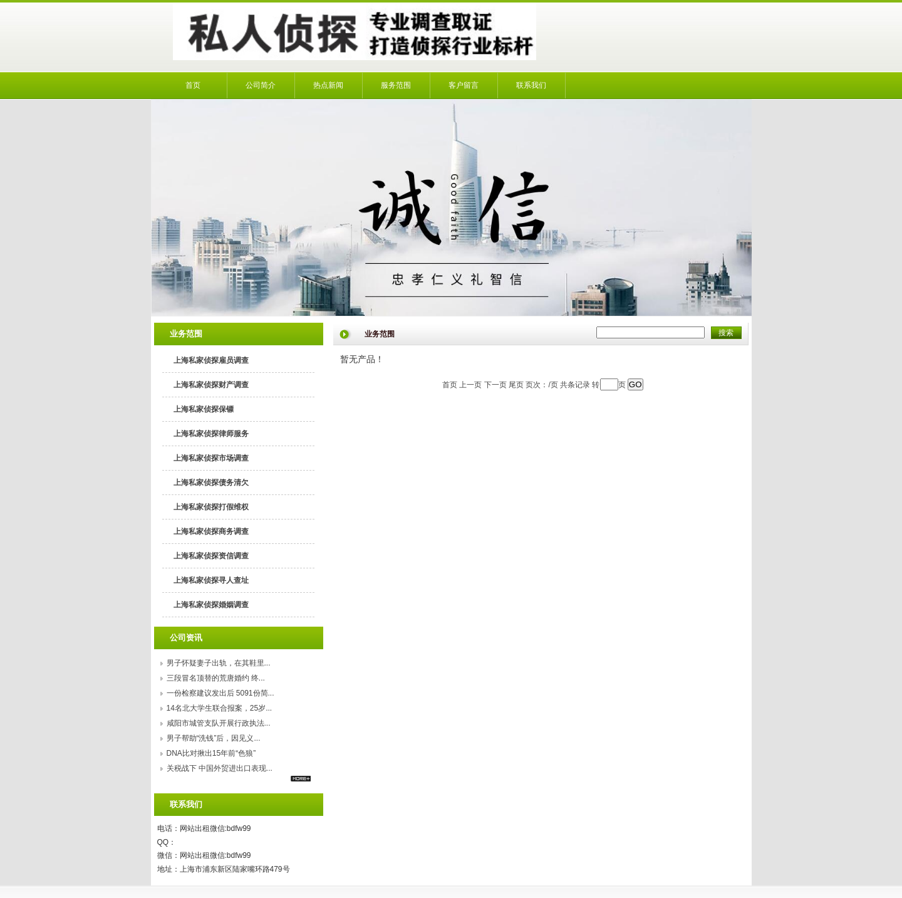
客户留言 (463, 85)
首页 (192, 85)
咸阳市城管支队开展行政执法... (219, 723)
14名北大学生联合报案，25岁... (219, 708)
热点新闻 (328, 85)
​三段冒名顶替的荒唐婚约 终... (216, 678)
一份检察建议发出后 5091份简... (220, 693)
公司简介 (261, 85)
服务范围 (396, 85)
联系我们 (531, 85)
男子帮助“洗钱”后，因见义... (214, 738)
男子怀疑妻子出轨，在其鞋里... (219, 663)
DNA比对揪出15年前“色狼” (211, 753)
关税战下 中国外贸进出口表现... (219, 768)
